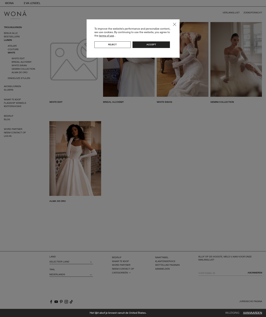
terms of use (106, 36)
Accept (151, 44)
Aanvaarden (252, 313)
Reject (112, 44)
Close (174, 24)
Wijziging (232, 313)
